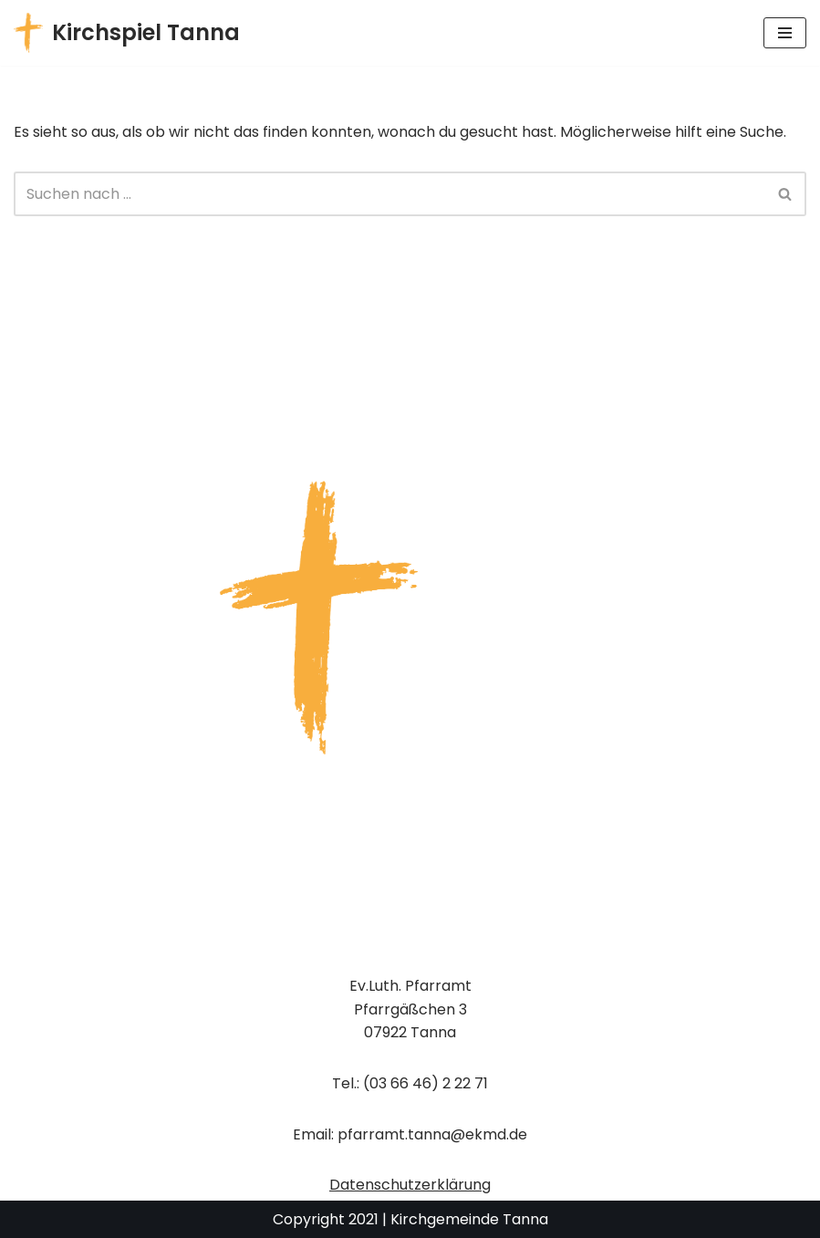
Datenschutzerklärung (410, 1184)
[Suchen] (389, 194)
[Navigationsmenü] (784, 32)
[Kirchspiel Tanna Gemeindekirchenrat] (127, 33)
